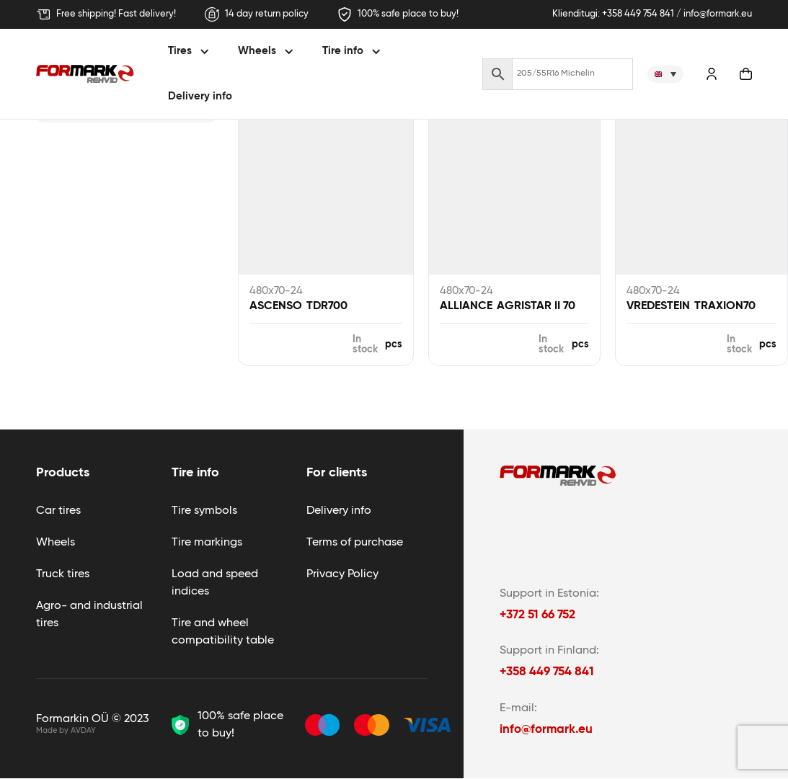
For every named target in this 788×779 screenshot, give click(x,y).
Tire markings (207, 542)
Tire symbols (204, 511)
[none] (665, 74)
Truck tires (62, 574)
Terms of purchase (354, 542)
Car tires (58, 511)
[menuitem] (665, 74)
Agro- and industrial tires (89, 614)
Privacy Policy (342, 574)
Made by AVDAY (66, 730)
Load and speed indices (215, 583)
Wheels (55, 542)
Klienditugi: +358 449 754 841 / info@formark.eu (652, 14)
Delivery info (200, 96)
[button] (190, 51)
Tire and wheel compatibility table (223, 632)
